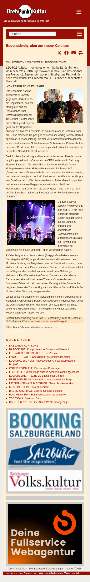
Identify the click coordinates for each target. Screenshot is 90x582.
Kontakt (76, 573)
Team (67, 573)
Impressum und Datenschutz (22, 573)
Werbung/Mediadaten (51, 573)
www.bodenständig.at (54, 321)
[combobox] (32, 34)
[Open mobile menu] (79, 34)
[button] (59, 53)
